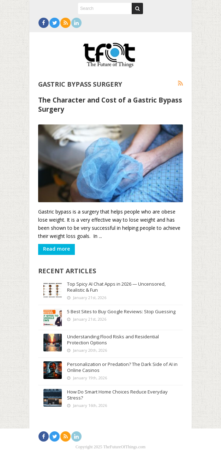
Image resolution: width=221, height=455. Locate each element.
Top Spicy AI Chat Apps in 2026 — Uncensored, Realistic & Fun (116, 287)
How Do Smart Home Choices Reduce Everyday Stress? (117, 395)
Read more (56, 248)
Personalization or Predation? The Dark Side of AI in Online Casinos (122, 367)
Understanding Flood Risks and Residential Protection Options (113, 339)
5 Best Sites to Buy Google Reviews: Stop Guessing (121, 311)
